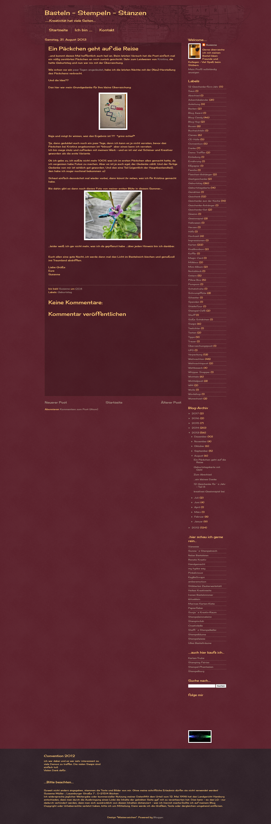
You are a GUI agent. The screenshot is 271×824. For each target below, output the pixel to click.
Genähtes (194, 192)
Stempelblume (197, 634)
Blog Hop (194, 121)
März (198, 512)
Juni (197, 502)
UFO (191, 350)
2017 (196, 413)
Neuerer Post (56, 402)
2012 (196, 527)
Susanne (211, 45)
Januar (199, 521)
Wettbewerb (195, 367)
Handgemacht (196, 564)
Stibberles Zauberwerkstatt (205, 586)
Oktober (199, 446)
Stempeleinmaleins (200, 616)
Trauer (192, 341)
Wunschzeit (195, 398)
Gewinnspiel (195, 218)
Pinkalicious (195, 572)
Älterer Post (171, 402)
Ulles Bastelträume (199, 643)
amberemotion (197, 581)
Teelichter (194, 328)
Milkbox (193, 262)
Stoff (191, 315)
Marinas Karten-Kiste (201, 603)
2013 (196, 432)
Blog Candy (195, 117)
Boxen (192, 126)
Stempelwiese (196, 638)
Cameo (192, 135)
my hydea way (196, 568)
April (197, 507)
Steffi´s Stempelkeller (202, 630)
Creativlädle (195, 625)
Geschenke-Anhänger (201, 205)
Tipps (191, 337)
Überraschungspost (200, 345)
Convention (195, 143)
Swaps (192, 323)
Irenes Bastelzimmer (200, 594)
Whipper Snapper (199, 372)
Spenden (193, 301)
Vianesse (193, 546)
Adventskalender (198, 99)
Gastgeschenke (197, 179)
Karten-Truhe (196, 658)
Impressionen (196, 240)
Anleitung (194, 104)
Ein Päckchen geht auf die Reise (210, 461)
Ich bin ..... (83, 30)
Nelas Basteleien (198, 555)
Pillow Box (194, 280)
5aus (191, 91)
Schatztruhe (196, 288)
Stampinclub (196, 621)
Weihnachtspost (198, 363)
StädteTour (195, 306)
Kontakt (106, 30)
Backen (192, 108)
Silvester (193, 297)
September (201, 450)
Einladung (194, 157)
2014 (196, 427)
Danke (192, 148)
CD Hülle (193, 139)
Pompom (193, 284)
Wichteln (193, 376)
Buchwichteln (196, 130)
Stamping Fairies (198, 662)
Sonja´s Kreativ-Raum (202, 612)
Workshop (194, 394)
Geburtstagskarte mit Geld (207, 468)
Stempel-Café (196, 310)
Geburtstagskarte (199, 187)
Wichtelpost (195, 381)
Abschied (194, 95)
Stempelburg (196, 671)
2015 (196, 423)
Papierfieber (195, 608)
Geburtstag (65, 292)
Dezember (201, 436)
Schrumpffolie (197, 293)
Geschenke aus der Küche (204, 200)
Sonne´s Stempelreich (202, 550)
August (199, 455)
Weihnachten (196, 359)
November (201, 441)
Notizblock (195, 271)
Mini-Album (195, 266)
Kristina (163, 59)
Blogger (158, 817)
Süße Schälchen (198, 319)
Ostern (192, 275)
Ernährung (194, 161)
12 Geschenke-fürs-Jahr (203, 86)
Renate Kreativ (197, 559)
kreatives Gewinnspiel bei (209, 491)
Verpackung (195, 354)
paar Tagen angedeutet (88, 69)
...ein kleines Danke (205, 479)
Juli (197, 497)
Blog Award (195, 113)
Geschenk (194, 196)
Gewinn (192, 214)
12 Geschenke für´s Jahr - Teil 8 (210, 485)
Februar (199, 516)
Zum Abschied (203, 474)
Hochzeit (193, 236)
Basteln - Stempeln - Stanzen (95, 13)
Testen (192, 332)
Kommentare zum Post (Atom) (79, 409)
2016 (196, 418)
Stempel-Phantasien (200, 666)
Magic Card (195, 258)
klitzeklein (194, 599)
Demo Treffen (196, 152)
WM (190, 385)
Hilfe (191, 231)
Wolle (191, 389)
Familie (192, 170)
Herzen (192, 227)
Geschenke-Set (197, 209)
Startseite (58, 30)
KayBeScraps (196, 577)
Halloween (194, 222)
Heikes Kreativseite (199, 590)
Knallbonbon (196, 249)
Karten (192, 244)
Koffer (192, 253)
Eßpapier (194, 165)
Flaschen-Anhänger (200, 174)
